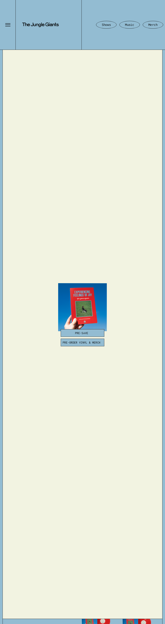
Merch (153, 25)
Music (129, 25)
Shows (106, 25)
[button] (8, 25)
